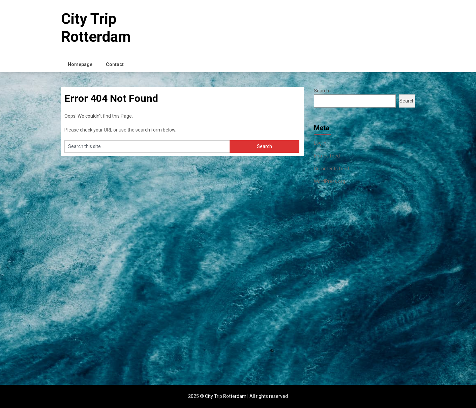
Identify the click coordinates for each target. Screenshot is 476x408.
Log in (320, 143)
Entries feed (327, 155)
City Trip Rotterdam (96, 28)
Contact (115, 64)
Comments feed (331, 168)
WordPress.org (329, 181)
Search (321, 90)
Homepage (80, 64)
